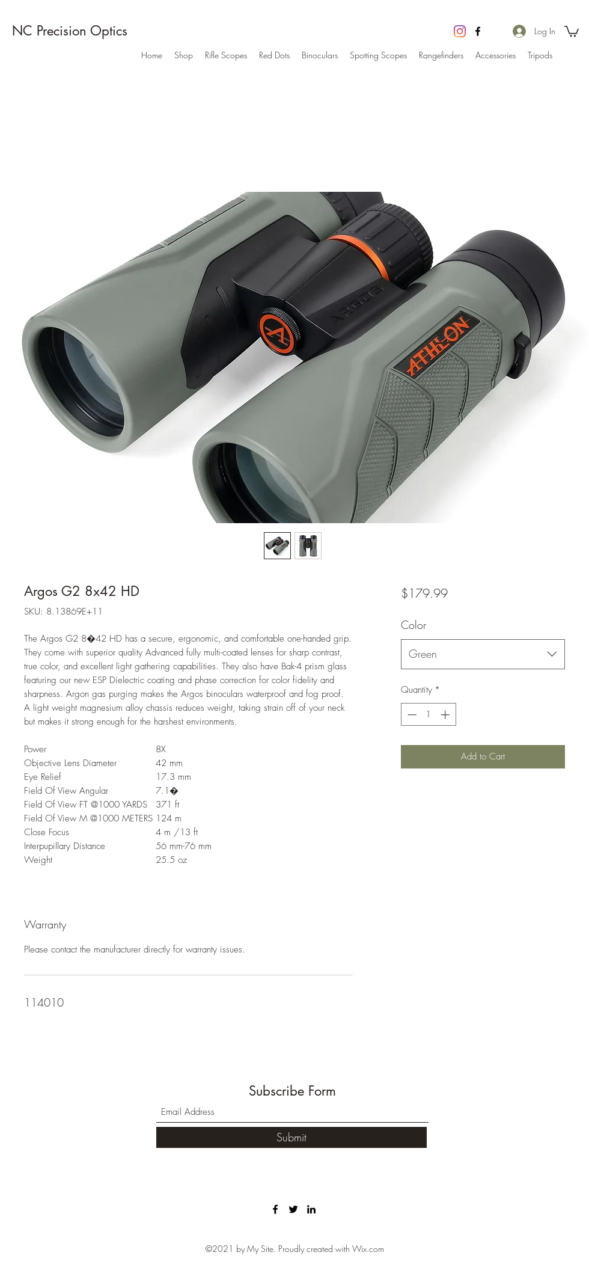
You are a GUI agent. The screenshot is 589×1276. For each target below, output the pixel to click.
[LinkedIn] (311, 1209)
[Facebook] (478, 31)
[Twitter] (293, 1209)
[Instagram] (460, 31)
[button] (571, 31)
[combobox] (483, 654)
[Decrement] (411, 715)
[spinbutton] (428, 715)
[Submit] (291, 1137)
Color (413, 625)
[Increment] (446, 715)
